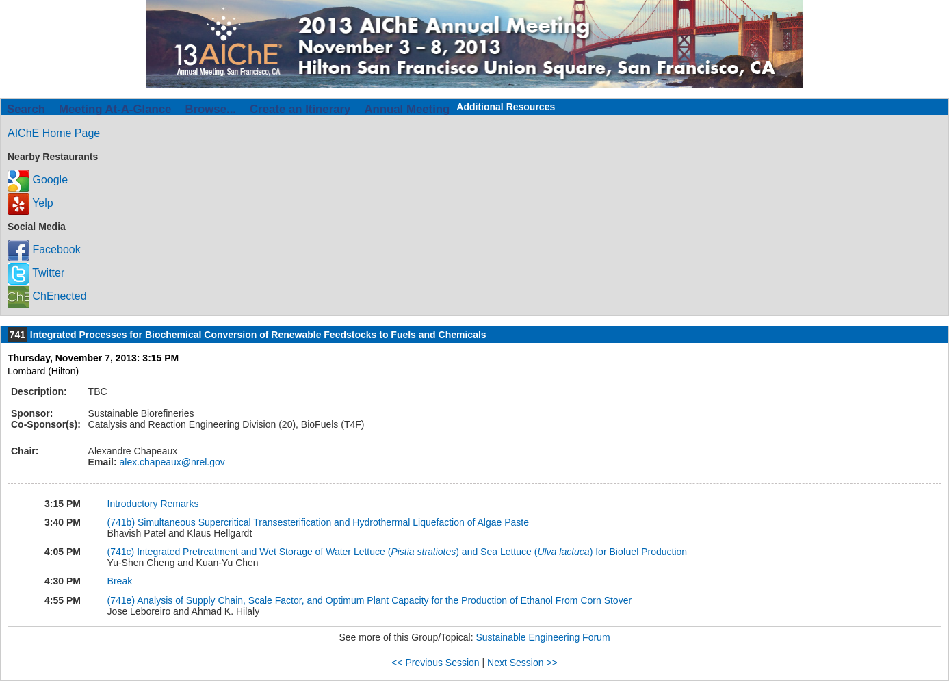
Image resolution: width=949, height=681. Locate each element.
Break (120, 581)
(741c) (122, 551)
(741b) (122, 522)
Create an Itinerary (300, 109)
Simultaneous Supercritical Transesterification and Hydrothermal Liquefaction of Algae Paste (333, 522)
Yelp (30, 203)
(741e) (122, 600)
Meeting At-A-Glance (115, 109)
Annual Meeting (407, 109)
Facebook (44, 249)
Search (26, 109)
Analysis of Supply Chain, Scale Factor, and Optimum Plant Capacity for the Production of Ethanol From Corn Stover (384, 600)
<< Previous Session (435, 662)
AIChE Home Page (54, 133)
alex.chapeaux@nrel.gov (171, 462)
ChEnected (47, 296)
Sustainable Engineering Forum (543, 637)
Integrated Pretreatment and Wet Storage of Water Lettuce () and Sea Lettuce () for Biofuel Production (412, 551)
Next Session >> (522, 662)
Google (38, 179)
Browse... (210, 109)
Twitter (36, 273)
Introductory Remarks (153, 503)
